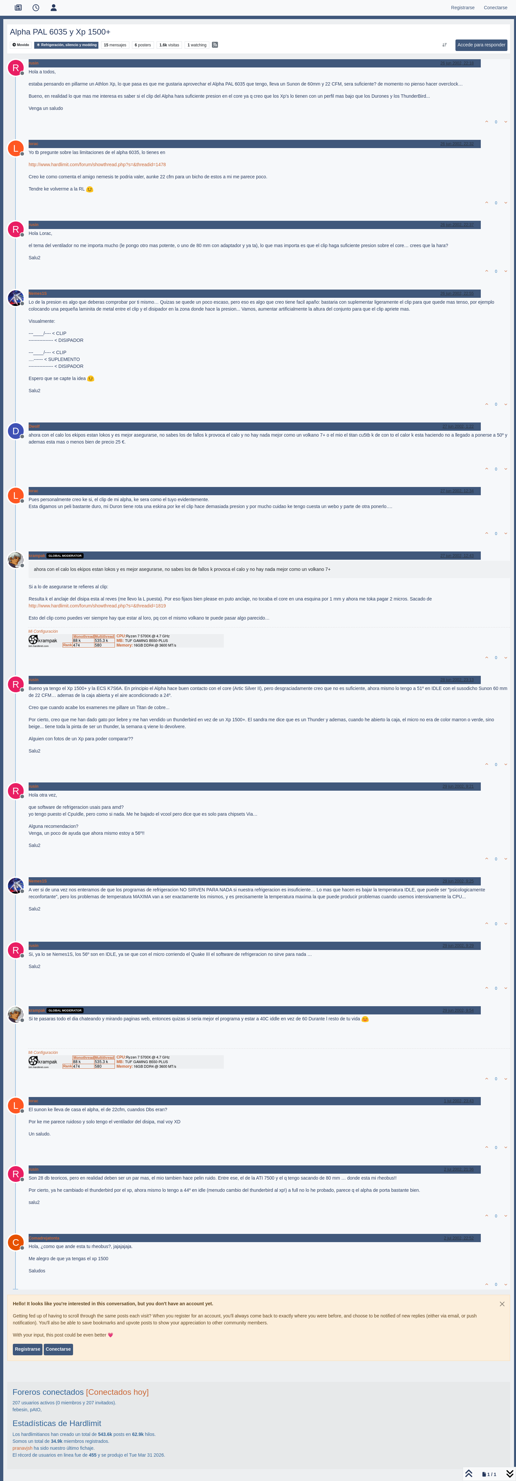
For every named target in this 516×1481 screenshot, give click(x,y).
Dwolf (34, 426)
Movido (21, 45)
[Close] (502, 1304)
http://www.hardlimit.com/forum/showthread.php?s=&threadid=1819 (97, 605)
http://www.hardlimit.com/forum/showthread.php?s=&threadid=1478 (97, 164)
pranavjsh (23, 1448)
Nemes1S (38, 293)
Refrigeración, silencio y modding (66, 45)
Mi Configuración (43, 631)
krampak (37, 555)
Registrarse (27, 1349)
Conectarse (58, 1349)
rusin (34, 63)
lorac (33, 143)
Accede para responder (481, 44)
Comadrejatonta (44, 1238)
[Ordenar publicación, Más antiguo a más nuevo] (444, 45)
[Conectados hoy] (117, 1392)
